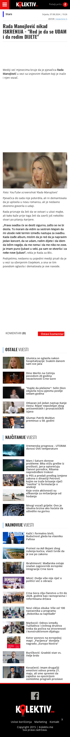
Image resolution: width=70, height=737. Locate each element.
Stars (9, 14)
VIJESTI (21, 437)
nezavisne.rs (61, 19)
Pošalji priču (55, 4)
